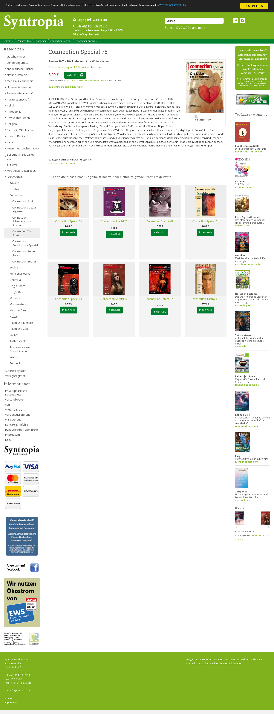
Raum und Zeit (19, 328)
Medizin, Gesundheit (20, 81)
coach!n (14, 189)
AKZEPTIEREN (254, 6)
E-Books (12, 164)
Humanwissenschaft (20, 87)
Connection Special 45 (114, 221)
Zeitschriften (24, 41)
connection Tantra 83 (205, 299)
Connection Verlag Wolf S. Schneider (69, 67)
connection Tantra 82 (160, 299)
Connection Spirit (23, 201)
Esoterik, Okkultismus (20, 130)
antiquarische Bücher (20, 69)
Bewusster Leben (18, 118)
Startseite (9, 41)
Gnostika (15, 280)
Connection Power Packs (24, 253)
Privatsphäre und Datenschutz (16, 392)
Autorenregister (15, 371)
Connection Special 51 (205, 221)
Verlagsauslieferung (17, 414)
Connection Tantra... (61, 41)
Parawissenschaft (18, 99)
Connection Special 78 (114, 299)
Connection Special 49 (159, 221)
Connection (40, 41)
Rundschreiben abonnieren (22, 429)
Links (8, 439)
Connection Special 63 (68, 299)
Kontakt (9, 698)
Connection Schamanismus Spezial (21, 221)
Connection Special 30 (68, 221)
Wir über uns (13, 419)
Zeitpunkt (16, 363)
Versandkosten (15, 399)
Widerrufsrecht (15, 409)
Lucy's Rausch (18, 292)
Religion (12, 124)
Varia (10, 142)
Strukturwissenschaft (20, 93)
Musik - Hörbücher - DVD (23, 148)
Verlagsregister (15, 376)
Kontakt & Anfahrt (16, 424)
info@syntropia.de (89, 34)
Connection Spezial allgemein (24, 209)
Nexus (14, 316)
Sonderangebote (17, 62)
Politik (10, 105)
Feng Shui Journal (20, 273)
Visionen (15, 357)
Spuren (14, 335)
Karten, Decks (16, 136)
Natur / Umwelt (17, 75)
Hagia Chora (17, 286)
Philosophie (14, 111)
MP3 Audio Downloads (21, 170)
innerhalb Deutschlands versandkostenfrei (89, 80)
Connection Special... (86, 41)
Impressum (12, 434)
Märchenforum (19, 310)
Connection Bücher (24, 261)
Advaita (14, 183)
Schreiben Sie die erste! (61, 163)
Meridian (15, 298)
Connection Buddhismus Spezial (25, 243)
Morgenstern (18, 304)
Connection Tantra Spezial (23, 233)
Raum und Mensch (21, 322)
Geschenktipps (16, 56)
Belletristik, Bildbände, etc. (21, 156)
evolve (14, 267)
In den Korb (75, 75)
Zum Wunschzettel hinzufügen (65, 86)
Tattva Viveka (18, 341)
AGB (8, 404)
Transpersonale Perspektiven (20, 349)
